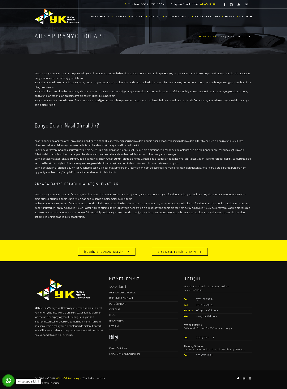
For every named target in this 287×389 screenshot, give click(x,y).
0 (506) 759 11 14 (205, 337)
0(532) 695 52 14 (204, 299)
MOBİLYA (137, 17)
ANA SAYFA (207, 36)
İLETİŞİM (245, 17)
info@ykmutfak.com (207, 310)
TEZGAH (155, 17)
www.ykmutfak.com (206, 316)
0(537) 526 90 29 (204, 305)
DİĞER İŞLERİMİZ (177, 17)
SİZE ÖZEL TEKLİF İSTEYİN (177, 251)
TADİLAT (120, 17)
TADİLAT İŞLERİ (117, 286)
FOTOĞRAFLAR (117, 303)
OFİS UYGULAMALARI (121, 298)
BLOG (112, 315)
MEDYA (230, 17)
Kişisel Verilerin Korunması (124, 354)
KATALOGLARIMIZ (208, 17)
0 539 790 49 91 (204, 355)
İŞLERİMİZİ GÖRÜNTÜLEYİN (104, 251)
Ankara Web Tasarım (47, 383)
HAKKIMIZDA (100, 17)
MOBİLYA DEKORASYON (122, 292)
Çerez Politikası (118, 348)
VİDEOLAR (115, 309)
